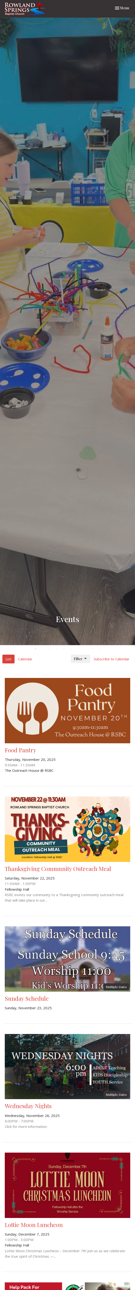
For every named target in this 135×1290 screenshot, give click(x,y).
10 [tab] (99, 648)
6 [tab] (71, 648)
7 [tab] (78, 648)
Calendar (25, 659)
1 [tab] (35, 648)
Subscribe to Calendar (112, 659)
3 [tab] (49, 648)
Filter (80, 658)
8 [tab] (85, 648)
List (8, 659)
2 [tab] (42, 648)
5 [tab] (64, 648)
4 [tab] (56, 648)
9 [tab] (92, 648)
